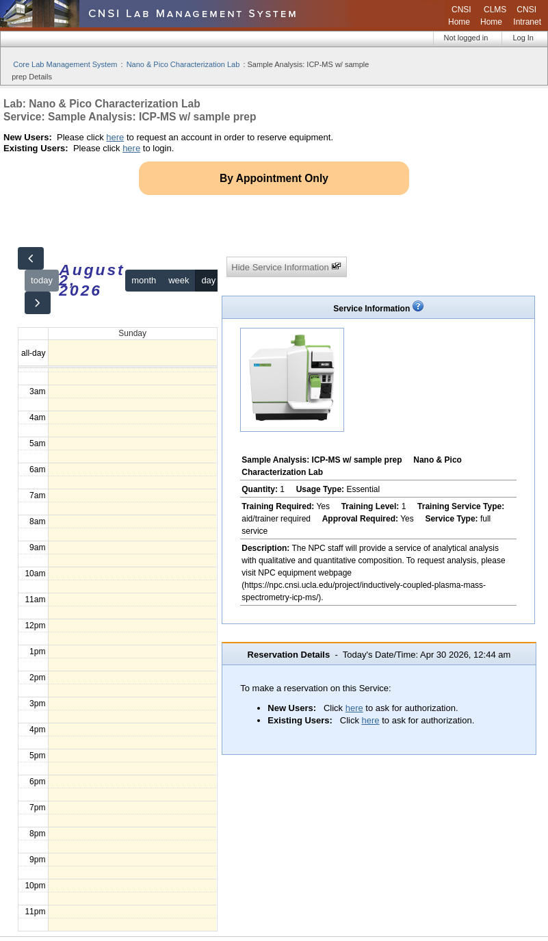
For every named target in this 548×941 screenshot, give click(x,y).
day (208, 280)
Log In (523, 38)
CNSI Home (459, 16)
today (42, 280)
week (178, 280)
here (115, 137)
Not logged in (466, 38)
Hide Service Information (286, 266)
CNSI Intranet (527, 16)
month (143, 280)
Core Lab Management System (65, 64)
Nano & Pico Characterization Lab (183, 64)
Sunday (132, 333)
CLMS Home (493, 16)
